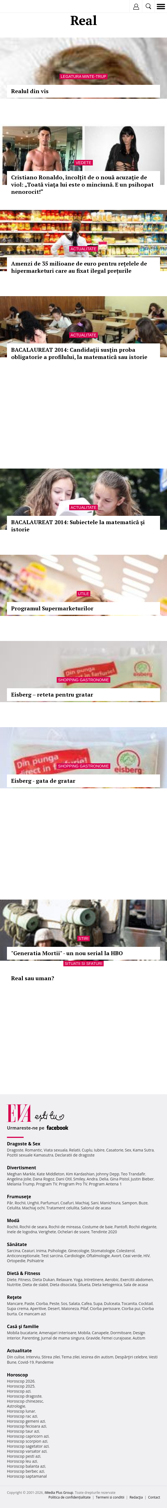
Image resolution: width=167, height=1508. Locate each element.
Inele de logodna (22, 1231)
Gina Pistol (119, 1179)
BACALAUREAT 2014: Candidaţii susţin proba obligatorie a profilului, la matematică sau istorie (79, 353)
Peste (54, 1303)
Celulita (14, 1207)
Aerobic (112, 1279)
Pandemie (44, 1362)
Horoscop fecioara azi (26, 1426)
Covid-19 (26, 1362)
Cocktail (145, 1303)
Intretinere (93, 1279)
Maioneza (70, 1308)
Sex (128, 1150)
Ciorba (42, 1303)
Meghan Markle (21, 1174)
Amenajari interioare (57, 1332)
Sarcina (13, 1250)
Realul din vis (30, 91)
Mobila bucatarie (22, 1332)
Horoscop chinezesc (25, 1401)
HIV (146, 1255)
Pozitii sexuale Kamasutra (30, 1155)
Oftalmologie (98, 1255)
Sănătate (17, 1244)
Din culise (15, 1357)
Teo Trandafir (133, 1174)
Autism (139, 1338)
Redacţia (136, 1497)
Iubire (99, 1150)
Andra (92, 1179)
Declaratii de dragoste (74, 1155)
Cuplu (87, 1150)
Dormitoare (120, 1332)
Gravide (93, 1338)
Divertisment (21, 1168)
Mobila (84, 1332)
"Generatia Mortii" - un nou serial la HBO (67, 953)
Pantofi (120, 1226)
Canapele (100, 1332)
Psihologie (57, 1250)
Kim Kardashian (80, 1174)
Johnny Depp (107, 1174)
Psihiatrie (35, 1260)
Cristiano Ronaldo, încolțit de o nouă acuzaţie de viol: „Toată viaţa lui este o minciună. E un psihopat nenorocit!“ (82, 184)
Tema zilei (70, 1357)
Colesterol (125, 1250)
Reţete (14, 1297)
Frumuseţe (19, 1196)
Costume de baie (97, 1226)
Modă (13, 1220)
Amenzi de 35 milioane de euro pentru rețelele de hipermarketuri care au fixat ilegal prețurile (79, 267)
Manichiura (110, 1202)
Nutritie (14, 1284)
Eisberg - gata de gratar (43, 780)
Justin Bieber (142, 1179)
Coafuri (67, 1202)
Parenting (30, 1338)
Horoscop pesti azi (23, 1456)
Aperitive (38, 1308)
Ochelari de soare (73, 1231)
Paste (29, 1303)
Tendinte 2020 (104, 1231)
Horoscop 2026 (20, 1381)
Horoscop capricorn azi (28, 1436)
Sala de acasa (136, 1284)
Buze (143, 1202)
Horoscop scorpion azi (27, 1441)
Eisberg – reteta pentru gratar (52, 694)
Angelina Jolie (19, 1179)
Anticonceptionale (23, 1255)
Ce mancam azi (32, 1313)
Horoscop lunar (21, 1411)
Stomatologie (103, 1250)
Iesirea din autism (97, 1357)
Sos (64, 1303)
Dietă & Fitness (23, 1273)
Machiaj (82, 1202)
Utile (83, 593)
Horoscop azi (19, 1391)
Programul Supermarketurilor (52, 608)
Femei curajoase (116, 1338)
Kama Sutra (143, 1150)
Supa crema (17, 1308)
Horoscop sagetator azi (28, 1446)
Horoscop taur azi (23, 1431)
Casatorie (114, 1150)
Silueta (84, 1284)
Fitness (24, 1279)
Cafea (86, 1303)
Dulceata (112, 1303)
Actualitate (83, 249)
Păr (10, 1202)
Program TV (46, 1184)
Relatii (74, 1150)
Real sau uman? (32, 978)
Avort (116, 1255)
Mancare (15, 1303)
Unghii (33, 1202)
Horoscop (17, 1375)
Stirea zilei (50, 1357)
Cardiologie (74, 1255)
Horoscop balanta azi (26, 1466)
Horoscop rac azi (22, 1416)
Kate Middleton (50, 1174)
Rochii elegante (142, 1226)
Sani (95, 1202)
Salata (74, 1303)
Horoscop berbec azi (25, 1471)
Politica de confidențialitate (70, 1497)
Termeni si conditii (110, 1497)
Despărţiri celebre (131, 1357)
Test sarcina (52, 1255)
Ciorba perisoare (105, 1308)
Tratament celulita (62, 1207)
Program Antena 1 (105, 1184)
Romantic (33, 1150)
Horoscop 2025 (20, 1386)
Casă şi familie (23, 1326)
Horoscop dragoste (24, 1396)
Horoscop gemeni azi (26, 1421)
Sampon (129, 1202)
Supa (98, 1303)
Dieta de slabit (35, 1284)
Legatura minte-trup (83, 76)
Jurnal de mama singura (62, 1338)
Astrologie (16, 1406)
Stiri (84, 938)
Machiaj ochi (33, 1207)
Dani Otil (64, 1179)
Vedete (83, 162)
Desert (54, 1308)
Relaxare (64, 1279)
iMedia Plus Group (58, 1492)
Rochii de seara (33, 1226)
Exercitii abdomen (136, 1279)
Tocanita (129, 1303)
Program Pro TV (73, 1184)
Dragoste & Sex (23, 1144)
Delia (103, 1179)
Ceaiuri (28, 1250)
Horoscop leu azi (22, 1461)
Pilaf (84, 1308)
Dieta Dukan (43, 1279)
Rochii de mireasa (65, 1226)
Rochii (20, 1202)
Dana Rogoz (43, 1179)
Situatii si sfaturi (84, 963)
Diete (11, 1279)
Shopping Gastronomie (83, 680)
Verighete (47, 1231)
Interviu (33, 1357)
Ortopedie (16, 1260)
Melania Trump (20, 1184)
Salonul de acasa (96, 1207)
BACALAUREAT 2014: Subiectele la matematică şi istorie (78, 525)
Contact (154, 1497)
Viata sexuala (56, 1150)
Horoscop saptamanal (27, 1476)
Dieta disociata (63, 1284)
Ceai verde (132, 1255)
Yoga (78, 1279)
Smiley (79, 1179)
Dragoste (15, 1150)
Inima (41, 1250)
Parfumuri (50, 1202)
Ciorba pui (131, 1308)
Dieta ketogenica (107, 1284)
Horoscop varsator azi (26, 1451)
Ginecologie (78, 1250)
